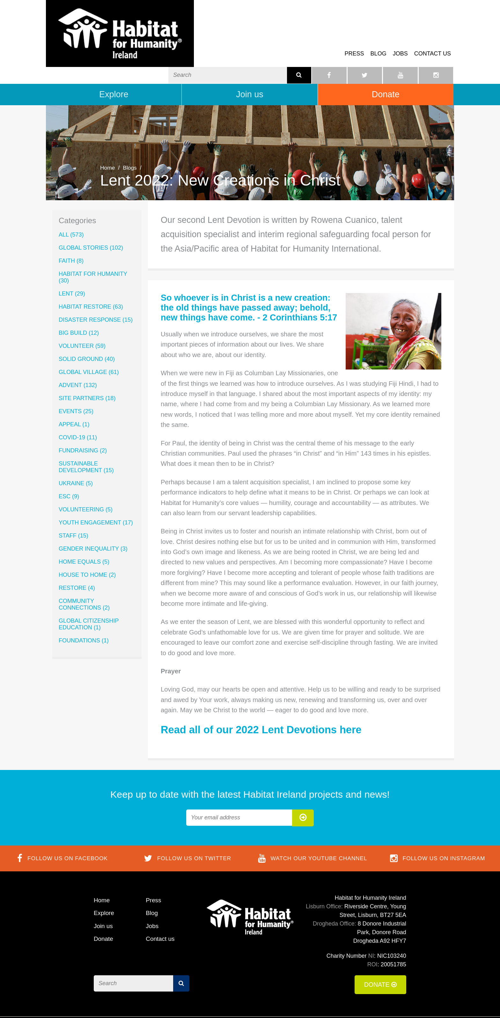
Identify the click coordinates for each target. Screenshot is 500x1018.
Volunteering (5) (86, 481)
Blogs (130, 139)
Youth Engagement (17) (96, 494)
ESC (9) (69, 468)
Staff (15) (73, 507)
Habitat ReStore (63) (91, 278)
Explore (114, 65)
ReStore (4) (77, 559)
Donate (386, 65)
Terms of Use (306, 1003)
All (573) (71, 206)
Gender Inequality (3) (93, 520)
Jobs (400, 36)
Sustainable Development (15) (86, 438)
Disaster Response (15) (96, 291)
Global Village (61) (89, 344)
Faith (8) (71, 232)
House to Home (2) (87, 546)
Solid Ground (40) (87, 330)
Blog (378, 36)
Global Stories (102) (91, 219)
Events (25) (76, 383)
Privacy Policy (388, 1003)
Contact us (432, 36)
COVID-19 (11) (78, 409)
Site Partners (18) (87, 370)
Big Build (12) (79, 304)
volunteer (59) (82, 317)
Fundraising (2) (83, 422)
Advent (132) (78, 357)
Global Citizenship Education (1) (89, 595)
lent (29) (72, 265)
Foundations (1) (84, 612)
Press (354, 36)
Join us (249, 65)
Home (107, 139)
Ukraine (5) (76, 455)
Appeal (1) (74, 396)
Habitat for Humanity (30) (93, 248)
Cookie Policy (346, 1003)
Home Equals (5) (84, 533)
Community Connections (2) (84, 575)
